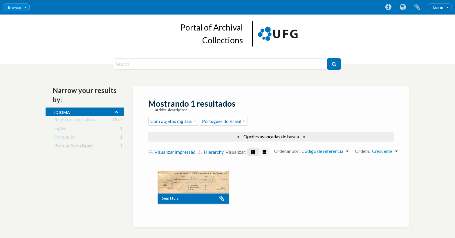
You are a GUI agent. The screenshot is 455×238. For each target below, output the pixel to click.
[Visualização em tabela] (264, 152)
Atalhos (388, 7)
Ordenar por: (287, 151)
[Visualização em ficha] (253, 152)
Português (64, 138)
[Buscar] (334, 64)
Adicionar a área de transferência (222, 198)
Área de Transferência (417, 7)
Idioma (403, 7)
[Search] (221, 64)
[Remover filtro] (195, 121)
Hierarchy (211, 152)
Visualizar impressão (172, 152)
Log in (438, 7)
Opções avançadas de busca (271, 136)
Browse (14, 7)
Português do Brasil (73, 146)
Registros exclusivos (74, 120)
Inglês (60, 129)
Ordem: (362, 151)
